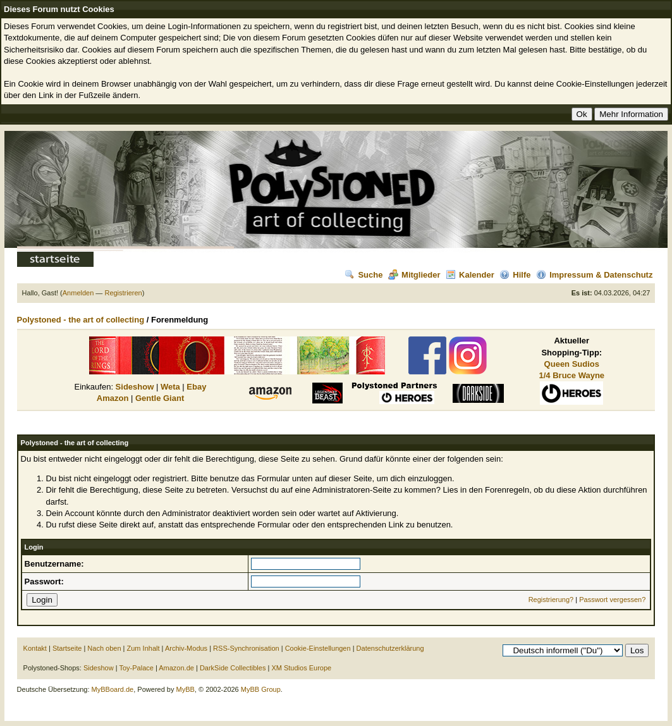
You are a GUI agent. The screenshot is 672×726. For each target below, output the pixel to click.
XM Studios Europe (301, 668)
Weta (170, 386)
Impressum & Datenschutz (594, 275)
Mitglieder (414, 275)
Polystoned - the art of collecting (81, 319)
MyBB (185, 689)
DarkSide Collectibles (233, 668)
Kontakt (35, 648)
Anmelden (78, 293)
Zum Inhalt (143, 648)
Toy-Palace (136, 668)
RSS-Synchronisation (246, 648)
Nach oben (104, 648)
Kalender (470, 275)
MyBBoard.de (113, 689)
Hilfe (514, 275)
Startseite (67, 648)
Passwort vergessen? (612, 599)
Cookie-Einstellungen (318, 648)
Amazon (113, 398)
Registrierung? (551, 599)
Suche (363, 275)
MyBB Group (261, 689)
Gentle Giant (159, 398)
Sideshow (135, 386)
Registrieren (123, 293)
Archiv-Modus (186, 648)
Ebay (196, 386)
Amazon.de (176, 668)
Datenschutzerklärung (390, 648)
